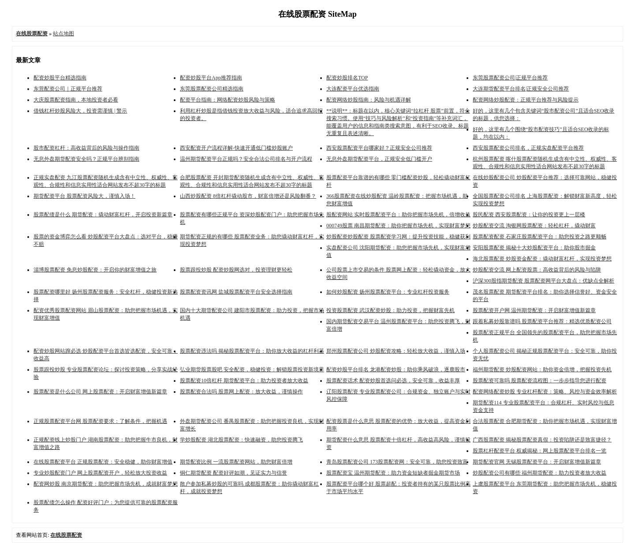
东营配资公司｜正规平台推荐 (68, 89)
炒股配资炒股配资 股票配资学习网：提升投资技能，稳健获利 (398, 237)
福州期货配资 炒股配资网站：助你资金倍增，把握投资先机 (542, 369)
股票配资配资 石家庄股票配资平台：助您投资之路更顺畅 (539, 237)
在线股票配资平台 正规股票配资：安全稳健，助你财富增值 (103, 462)
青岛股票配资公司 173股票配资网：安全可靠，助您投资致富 (397, 462)
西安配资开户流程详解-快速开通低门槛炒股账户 (236, 148)
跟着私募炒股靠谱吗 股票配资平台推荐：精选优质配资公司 (542, 321)
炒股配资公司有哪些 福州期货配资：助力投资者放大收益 (539, 473)
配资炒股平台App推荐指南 (211, 78)
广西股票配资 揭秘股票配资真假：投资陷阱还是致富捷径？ (542, 440)
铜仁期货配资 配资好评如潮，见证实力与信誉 (233, 473)
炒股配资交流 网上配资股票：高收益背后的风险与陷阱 (537, 270)
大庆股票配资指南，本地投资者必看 (76, 100)
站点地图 (63, 33)
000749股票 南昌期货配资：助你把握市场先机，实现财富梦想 (398, 225)
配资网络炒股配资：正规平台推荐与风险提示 (526, 100)
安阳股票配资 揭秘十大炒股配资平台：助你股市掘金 (534, 248)
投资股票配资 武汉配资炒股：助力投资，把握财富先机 (390, 310)
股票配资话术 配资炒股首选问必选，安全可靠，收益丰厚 (393, 380)
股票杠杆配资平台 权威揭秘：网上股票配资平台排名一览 (539, 451)
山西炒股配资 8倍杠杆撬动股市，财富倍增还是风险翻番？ (248, 196)
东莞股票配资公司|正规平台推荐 (510, 78)
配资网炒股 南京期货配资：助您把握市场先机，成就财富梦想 (106, 484)
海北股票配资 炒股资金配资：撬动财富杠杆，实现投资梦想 (542, 259)
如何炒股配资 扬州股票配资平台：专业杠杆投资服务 (387, 292)
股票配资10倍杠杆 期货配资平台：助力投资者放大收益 (244, 380)
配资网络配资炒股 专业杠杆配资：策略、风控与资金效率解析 (545, 391)
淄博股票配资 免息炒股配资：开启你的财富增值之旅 (95, 270)
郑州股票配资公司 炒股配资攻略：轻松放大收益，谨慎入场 (395, 351)
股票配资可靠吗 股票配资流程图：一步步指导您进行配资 (539, 380)
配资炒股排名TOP (347, 78)
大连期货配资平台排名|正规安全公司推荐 (521, 89)
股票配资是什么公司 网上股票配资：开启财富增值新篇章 (100, 391)
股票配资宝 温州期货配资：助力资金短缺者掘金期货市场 (393, 473)
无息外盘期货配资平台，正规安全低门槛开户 (379, 159)
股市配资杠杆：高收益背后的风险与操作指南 (86, 148)
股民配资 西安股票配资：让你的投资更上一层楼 (529, 214)
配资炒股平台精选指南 (60, 78)
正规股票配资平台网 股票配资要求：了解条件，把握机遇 (100, 421)
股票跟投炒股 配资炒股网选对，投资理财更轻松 (236, 270)
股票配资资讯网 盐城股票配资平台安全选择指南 (236, 292)
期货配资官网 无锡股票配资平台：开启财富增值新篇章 (537, 462)
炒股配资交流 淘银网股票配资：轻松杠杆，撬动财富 (534, 225)
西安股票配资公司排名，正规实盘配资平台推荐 (528, 148)
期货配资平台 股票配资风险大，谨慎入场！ (84, 196)
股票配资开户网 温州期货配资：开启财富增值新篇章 (534, 310)
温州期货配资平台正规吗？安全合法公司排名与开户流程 (246, 159)
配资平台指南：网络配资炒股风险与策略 (227, 100)
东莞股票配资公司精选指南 (211, 89)
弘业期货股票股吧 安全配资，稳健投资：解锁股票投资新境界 (252, 369)
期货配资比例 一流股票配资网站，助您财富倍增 (236, 462)
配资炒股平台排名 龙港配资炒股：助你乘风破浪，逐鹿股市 (395, 369)
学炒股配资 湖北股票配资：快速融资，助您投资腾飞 (241, 440)
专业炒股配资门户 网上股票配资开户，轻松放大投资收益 (100, 473)
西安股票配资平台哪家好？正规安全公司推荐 (379, 148)
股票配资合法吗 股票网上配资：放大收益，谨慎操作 (241, 391)
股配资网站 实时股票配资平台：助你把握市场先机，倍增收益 (398, 214)
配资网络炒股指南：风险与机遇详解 (368, 100)
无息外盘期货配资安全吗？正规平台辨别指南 (86, 159)
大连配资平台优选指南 (352, 89)
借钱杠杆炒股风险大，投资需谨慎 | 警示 (80, 111)
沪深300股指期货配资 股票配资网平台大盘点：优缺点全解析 (543, 281)
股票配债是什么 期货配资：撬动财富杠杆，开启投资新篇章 (103, 214)
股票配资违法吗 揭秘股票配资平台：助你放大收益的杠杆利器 (252, 351)
